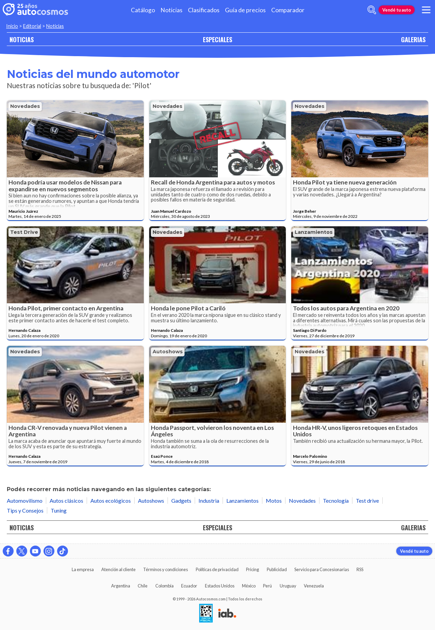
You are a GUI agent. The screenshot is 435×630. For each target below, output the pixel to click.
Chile (142, 585)
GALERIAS (413, 39)
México (249, 585)
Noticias (171, 10)
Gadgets (181, 500)
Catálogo (143, 10)
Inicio (12, 26)
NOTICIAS (22, 39)
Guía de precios (245, 10)
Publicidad (277, 569)
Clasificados (204, 10)
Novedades (25, 106)
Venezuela (314, 585)
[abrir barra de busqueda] (372, 10)
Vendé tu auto (396, 10)
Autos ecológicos (110, 500)
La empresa (83, 569)
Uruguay (288, 585)
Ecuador (189, 585)
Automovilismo (24, 500)
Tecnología (336, 500)
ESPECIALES (217, 39)
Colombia (164, 585)
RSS (359, 569)
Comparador (287, 10)
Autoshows (168, 352)
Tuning (59, 510)
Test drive (24, 232)
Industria (208, 500)
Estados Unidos (219, 585)
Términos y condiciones (165, 569)
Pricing (252, 569)
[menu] (426, 10)
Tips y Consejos (25, 510)
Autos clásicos (66, 500)
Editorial (32, 26)
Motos (274, 500)
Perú (267, 585)
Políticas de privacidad (217, 569)
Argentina (120, 585)
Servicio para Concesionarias (321, 569)
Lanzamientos (314, 232)
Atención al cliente (118, 569)
